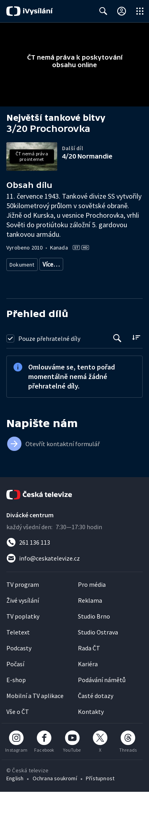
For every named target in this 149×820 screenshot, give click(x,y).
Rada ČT (89, 676)
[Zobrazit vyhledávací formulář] (103, 11)
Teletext (18, 660)
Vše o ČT (17, 740)
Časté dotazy (95, 724)
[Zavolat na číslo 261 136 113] (74, 570)
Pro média (92, 613)
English (14, 806)
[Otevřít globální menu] (140, 11)
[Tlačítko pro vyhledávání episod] (117, 366)
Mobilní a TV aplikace (35, 724)
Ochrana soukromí (55, 806)
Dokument (22, 264)
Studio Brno (94, 644)
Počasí (15, 692)
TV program (22, 613)
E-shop (16, 708)
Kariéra (88, 692)
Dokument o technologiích (94, 278)
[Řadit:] (136, 365)
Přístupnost (100, 806)
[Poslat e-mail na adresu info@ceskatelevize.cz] (74, 586)
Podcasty (18, 676)
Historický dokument (68, 264)
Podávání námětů (102, 708)
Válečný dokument (32, 278)
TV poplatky (22, 644)
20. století (49, 292)
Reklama (90, 628)
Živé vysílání (22, 628)
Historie (19, 292)
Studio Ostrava (98, 660)
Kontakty (91, 740)
